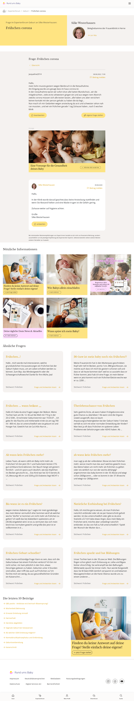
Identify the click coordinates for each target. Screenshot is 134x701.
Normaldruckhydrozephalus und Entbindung (24, 637)
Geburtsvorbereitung (14, 642)
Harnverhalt (11, 618)
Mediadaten (55, 678)
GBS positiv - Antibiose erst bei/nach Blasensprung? (27, 603)
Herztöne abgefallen (14, 623)
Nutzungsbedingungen (75, 678)
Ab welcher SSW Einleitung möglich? (20, 633)
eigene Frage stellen (95, 115)
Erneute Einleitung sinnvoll (17, 613)
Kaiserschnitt (11, 647)
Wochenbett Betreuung (15, 608)
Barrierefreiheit (53, 684)
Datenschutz (15, 684)
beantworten (39, 115)
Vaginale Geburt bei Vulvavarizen (19, 628)
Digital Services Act (33, 684)
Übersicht (36, 65)
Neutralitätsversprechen (35, 678)
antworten (41, 224)
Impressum (14, 678)
